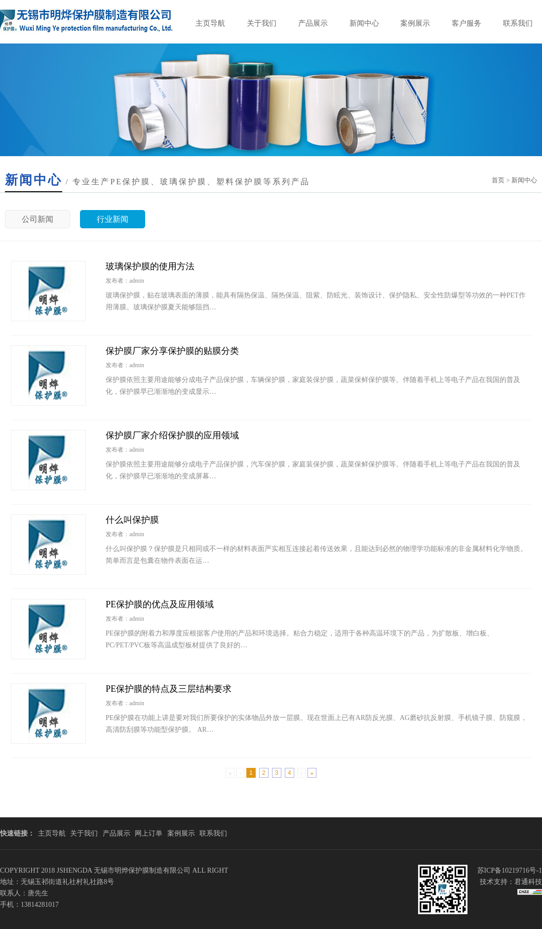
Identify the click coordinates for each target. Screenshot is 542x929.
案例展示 (415, 23)
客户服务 (466, 23)
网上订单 (148, 833)
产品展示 (313, 23)
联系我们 (518, 23)
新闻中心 (364, 23)
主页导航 (210, 23)
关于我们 (261, 23)
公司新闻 (37, 219)
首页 (498, 180)
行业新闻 (112, 219)
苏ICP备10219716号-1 (509, 870)
